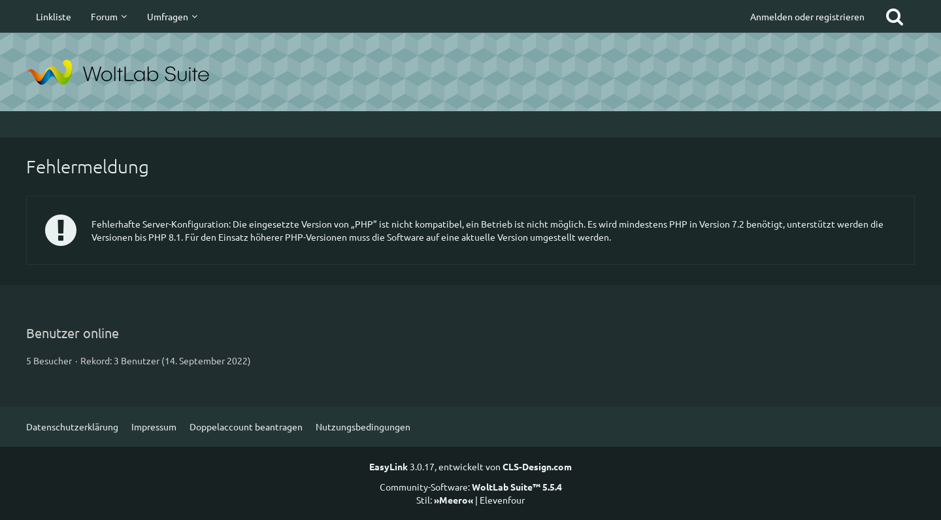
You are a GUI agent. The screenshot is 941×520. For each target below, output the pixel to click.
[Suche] (894, 16)
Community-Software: (471, 487)
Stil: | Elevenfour (470, 500)
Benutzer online (72, 332)
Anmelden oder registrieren (807, 16)
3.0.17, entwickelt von (470, 466)
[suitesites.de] (470, 72)
